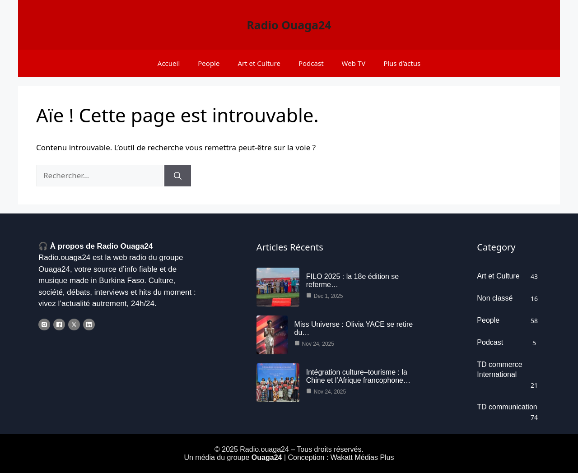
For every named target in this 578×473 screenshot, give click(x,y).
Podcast (311, 63)
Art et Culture (259, 63)
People (208, 63)
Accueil (169, 63)
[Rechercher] (177, 175)
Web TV (354, 63)
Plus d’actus (401, 63)
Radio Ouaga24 (289, 24)
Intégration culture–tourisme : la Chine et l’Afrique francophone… (358, 376)
